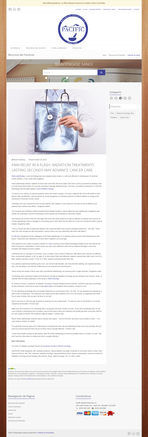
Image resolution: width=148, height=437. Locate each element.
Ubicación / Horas (109, 9)
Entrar (136, 9)
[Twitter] (138, 433)
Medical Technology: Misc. (125, 113)
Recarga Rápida (95, 9)
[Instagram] (133, 433)
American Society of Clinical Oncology (56, 346)
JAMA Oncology (53, 279)
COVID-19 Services (59, 48)
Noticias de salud (53, 78)
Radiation (114, 117)
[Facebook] (129, 433)
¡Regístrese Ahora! (125, 9)
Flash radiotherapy (18, 176)
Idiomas (78, 9)
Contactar (77, 48)
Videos (70, 78)
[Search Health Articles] (70, 72)
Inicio (104, 55)
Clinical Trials (124, 117)
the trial (17, 236)
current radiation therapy (44, 189)
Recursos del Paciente (36, 48)
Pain (112, 113)
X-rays (49, 244)
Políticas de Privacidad (16, 421)
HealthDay (29, 379)
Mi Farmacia (15, 48)
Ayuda (85, 9)
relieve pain (48, 286)
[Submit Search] (101, 72)
